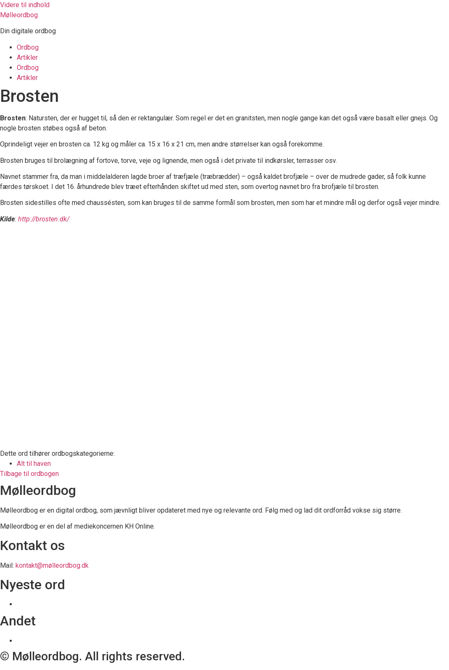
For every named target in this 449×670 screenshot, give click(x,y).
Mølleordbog (19, 15)
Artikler (27, 57)
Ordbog (28, 47)
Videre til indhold (25, 5)
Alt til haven (34, 464)
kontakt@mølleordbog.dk (52, 565)
